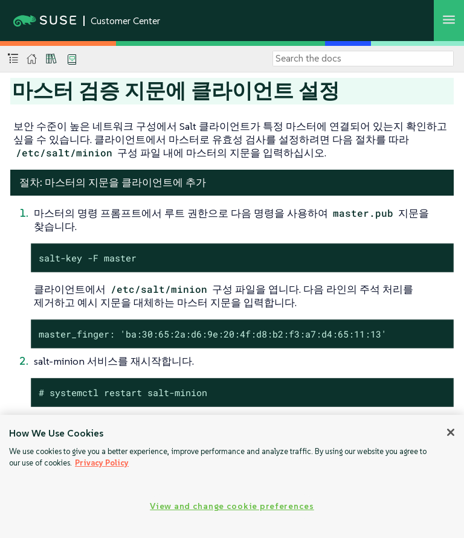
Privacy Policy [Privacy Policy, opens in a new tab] (102, 463)
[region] (232, 476)
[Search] (363, 58)
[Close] (450, 432)
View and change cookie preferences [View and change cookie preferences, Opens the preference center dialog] (232, 506)
